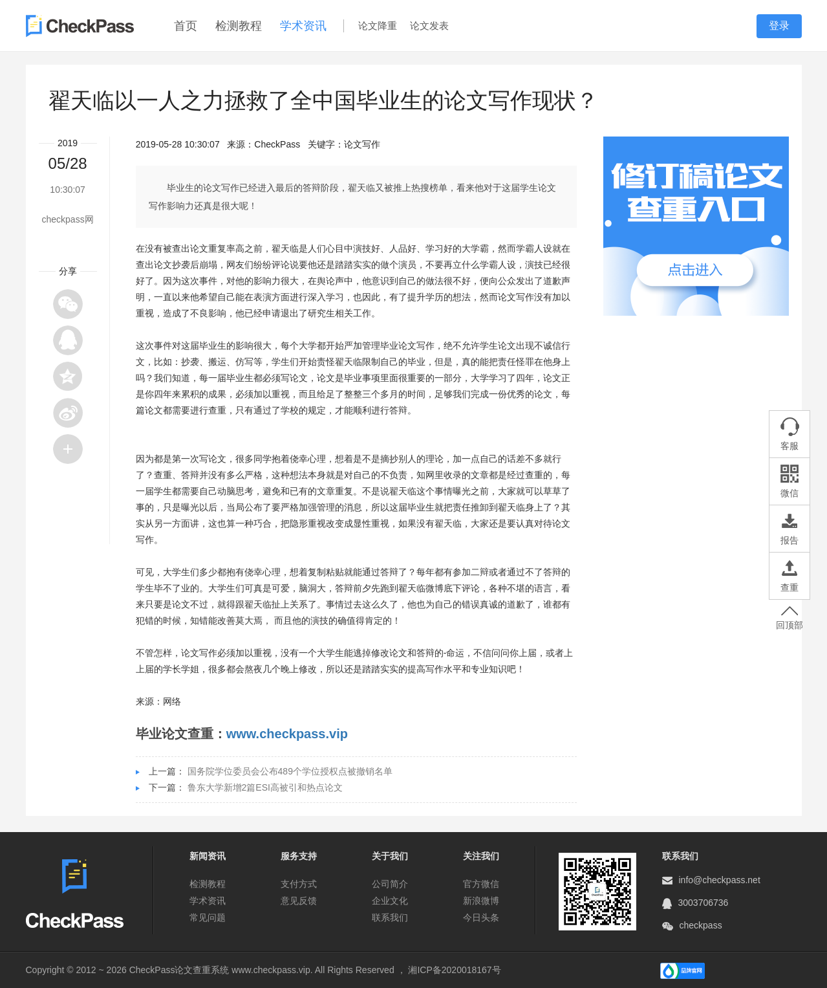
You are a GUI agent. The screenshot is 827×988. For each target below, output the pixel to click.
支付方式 (299, 884)
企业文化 (390, 900)
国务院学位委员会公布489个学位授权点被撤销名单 (290, 771)
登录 (779, 25)
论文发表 (429, 25)
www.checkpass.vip (287, 734)
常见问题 (207, 917)
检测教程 (238, 25)
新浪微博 (481, 900)
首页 (185, 25)
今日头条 (481, 917)
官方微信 (481, 884)
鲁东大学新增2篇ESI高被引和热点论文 (265, 787)
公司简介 (390, 884)
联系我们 (390, 917)
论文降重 (377, 25)
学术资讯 (303, 25)
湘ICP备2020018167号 (454, 970)
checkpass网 (68, 219)
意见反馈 (299, 900)
